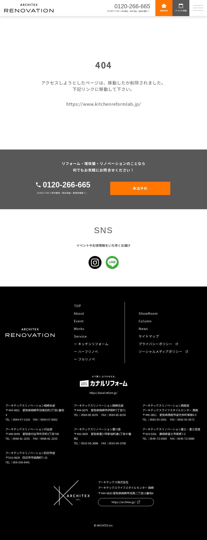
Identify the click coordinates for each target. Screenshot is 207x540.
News (143, 328)
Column (145, 321)
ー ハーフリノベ (86, 351)
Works (79, 328)
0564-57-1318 (21, 419)
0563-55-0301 (158, 419)
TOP (77, 305)
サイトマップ (149, 336)
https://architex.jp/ (126, 502)
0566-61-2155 (21, 438)
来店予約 (164, 7)
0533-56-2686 (89, 443)
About (79, 313)
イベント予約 (181, 7)
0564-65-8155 (89, 415)
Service (80, 336)
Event (79, 321)
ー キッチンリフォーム (91, 344)
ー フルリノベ (84, 359)
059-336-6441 (21, 462)
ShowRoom (148, 313)
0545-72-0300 (158, 438)
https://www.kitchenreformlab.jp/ (103, 104)
